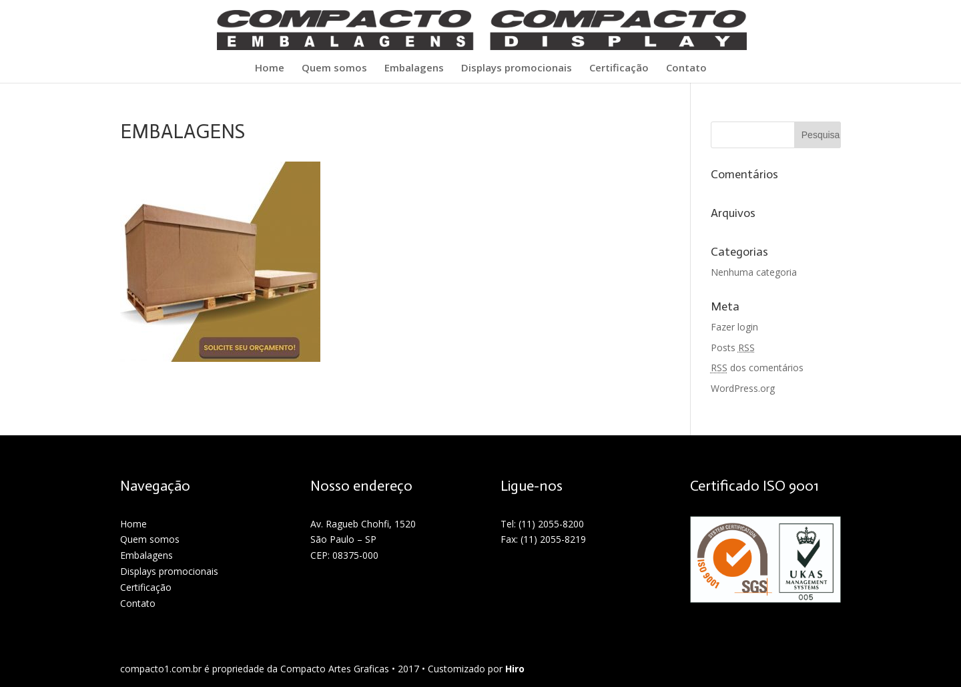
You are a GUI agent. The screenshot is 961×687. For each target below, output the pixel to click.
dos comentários (757, 367)
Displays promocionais (516, 68)
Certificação (619, 68)
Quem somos (334, 68)
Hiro (515, 668)
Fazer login (734, 326)
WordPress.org (743, 388)
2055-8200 (561, 523)
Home (269, 68)
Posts (733, 347)
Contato (686, 68)
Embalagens (414, 68)
